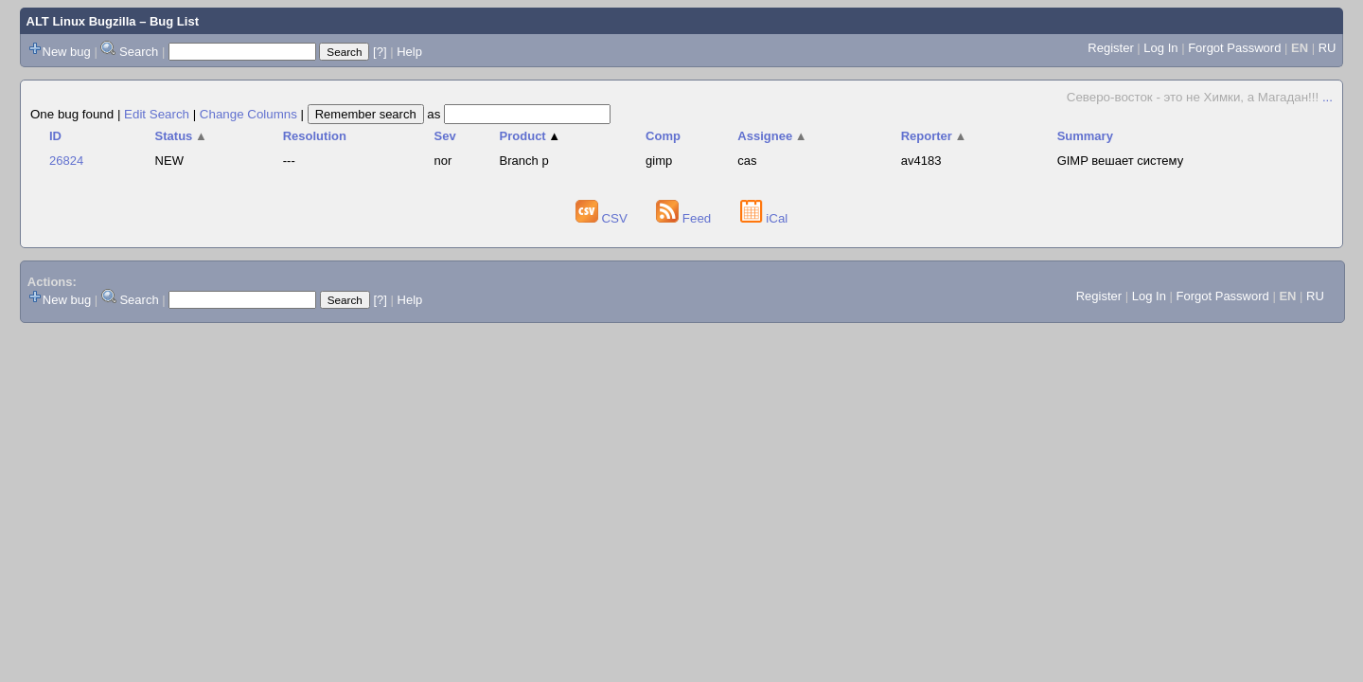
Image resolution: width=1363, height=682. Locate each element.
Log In (1160, 48)
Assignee (771, 136)
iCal (764, 218)
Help (409, 52)
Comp (663, 136)
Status (181, 136)
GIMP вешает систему (1120, 160)
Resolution (314, 136)
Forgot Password (1234, 48)
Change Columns (248, 114)
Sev (445, 136)
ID (55, 136)
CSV (603, 218)
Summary (1085, 136)
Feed (685, 218)
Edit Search (156, 114)
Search (138, 52)
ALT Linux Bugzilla (81, 21)
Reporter (934, 136)
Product (530, 136)
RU (1327, 48)
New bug (67, 52)
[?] (379, 52)
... (1327, 97)
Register (1110, 48)
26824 (66, 160)
